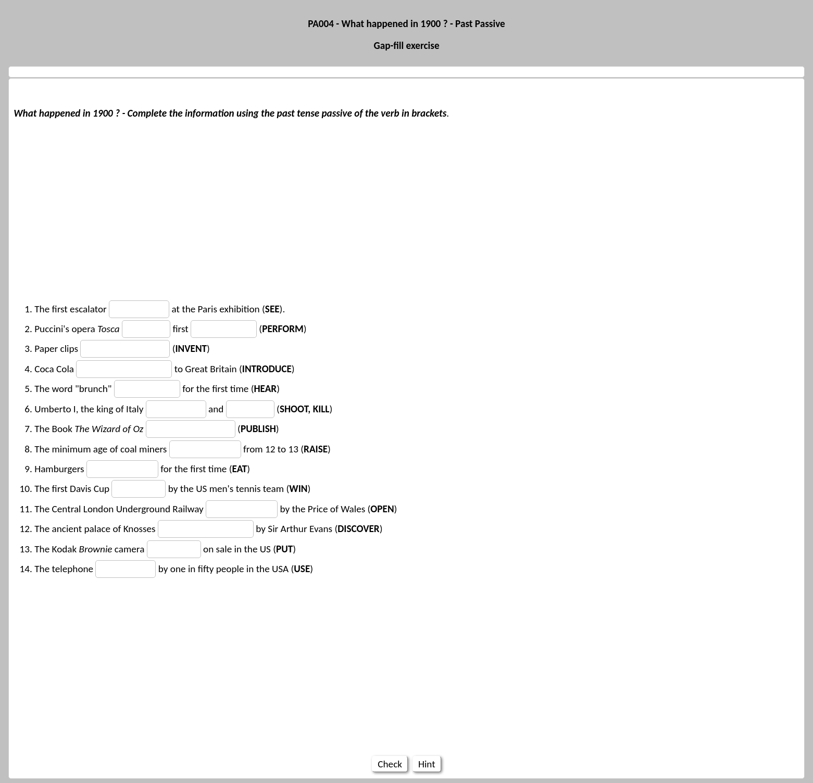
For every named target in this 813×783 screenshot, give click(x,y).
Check (390, 764)
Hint (426, 764)
